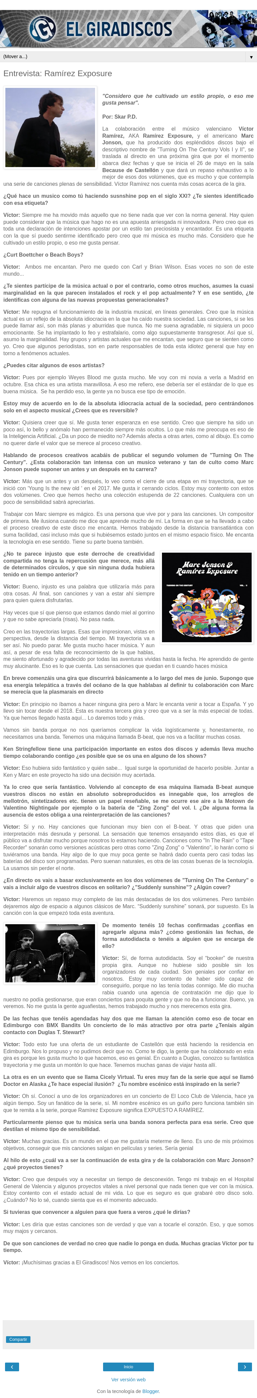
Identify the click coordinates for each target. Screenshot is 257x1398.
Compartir (18, 1339)
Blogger (151, 1391)
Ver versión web (128, 1379)
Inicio (128, 1367)
